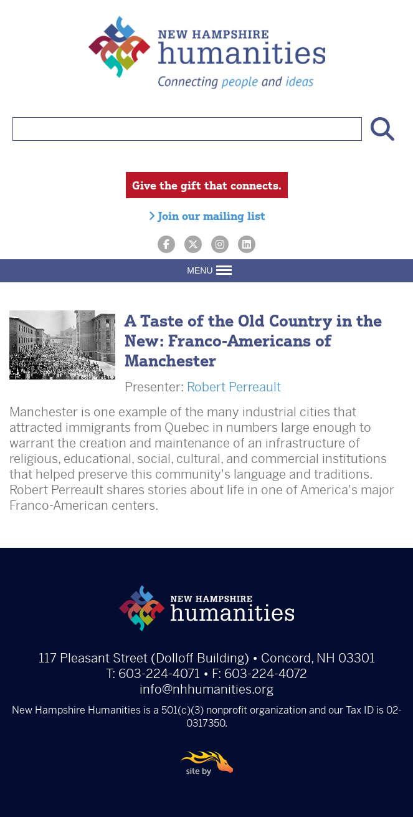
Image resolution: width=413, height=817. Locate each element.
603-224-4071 (159, 674)
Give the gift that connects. (207, 185)
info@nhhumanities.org (206, 689)
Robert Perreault (234, 387)
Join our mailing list (206, 215)
